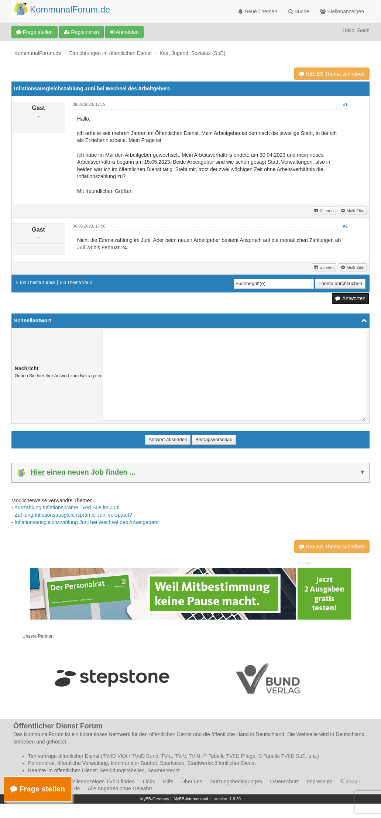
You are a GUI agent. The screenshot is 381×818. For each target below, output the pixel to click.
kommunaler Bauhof (134, 763)
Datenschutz (284, 781)
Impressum (319, 781)
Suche (298, 11)
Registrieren (81, 32)
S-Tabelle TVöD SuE (282, 756)
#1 (345, 104)
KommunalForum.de (37, 53)
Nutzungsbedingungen (236, 781)
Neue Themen (257, 11)
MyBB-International (191, 799)
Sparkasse (172, 763)
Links (149, 781)
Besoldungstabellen (122, 770)
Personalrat (41, 763)
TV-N (194, 756)
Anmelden (124, 32)
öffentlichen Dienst (170, 734)
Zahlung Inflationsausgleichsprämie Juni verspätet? (73, 515)
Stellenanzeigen (342, 11)
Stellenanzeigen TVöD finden (101, 781)
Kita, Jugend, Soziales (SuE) (192, 53)
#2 (345, 226)
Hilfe (168, 781)
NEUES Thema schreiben (332, 74)
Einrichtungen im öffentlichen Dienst (110, 53)
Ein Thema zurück (38, 282)
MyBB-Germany (154, 799)
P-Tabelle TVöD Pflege (229, 756)
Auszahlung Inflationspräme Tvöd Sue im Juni (67, 507)
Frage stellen (34, 32)
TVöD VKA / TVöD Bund (130, 756)
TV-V (180, 756)
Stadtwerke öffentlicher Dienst (221, 763)
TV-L (166, 756)
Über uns (191, 781)
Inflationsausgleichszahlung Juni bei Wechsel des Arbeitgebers (87, 522)
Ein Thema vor (74, 282)
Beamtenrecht (164, 770)
